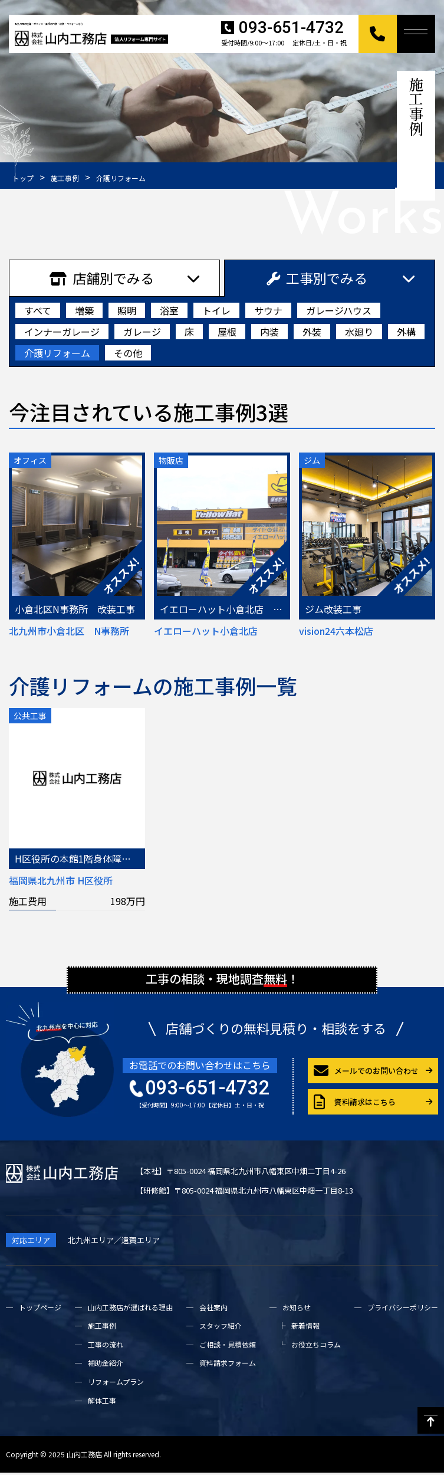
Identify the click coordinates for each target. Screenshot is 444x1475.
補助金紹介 (105, 1365)
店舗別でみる (102, 278)
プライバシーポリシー (402, 1309)
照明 (126, 310)
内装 (269, 331)
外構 (406, 331)
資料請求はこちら (355, 1104)
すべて (37, 310)
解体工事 (102, 1402)
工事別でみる (317, 278)
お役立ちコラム (316, 1347)
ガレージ (142, 331)
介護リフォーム (57, 353)
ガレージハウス (338, 310)
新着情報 (305, 1328)
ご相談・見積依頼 (227, 1347)
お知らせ (296, 1309)
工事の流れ (105, 1347)
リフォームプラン (116, 1384)
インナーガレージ (62, 331)
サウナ (268, 310)
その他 (128, 353)
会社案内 (213, 1309)
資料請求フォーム (227, 1365)
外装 (311, 331)
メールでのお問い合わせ (366, 1073)
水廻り (359, 331)
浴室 (169, 310)
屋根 (227, 331)
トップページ (40, 1309)
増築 (84, 310)
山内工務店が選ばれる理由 (130, 1309)
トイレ (216, 310)
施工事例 (102, 1328)
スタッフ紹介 (220, 1328)
